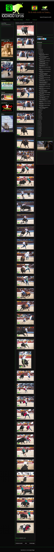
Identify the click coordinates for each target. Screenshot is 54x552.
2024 (39, 45)
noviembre (40, 50)
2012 (39, 132)
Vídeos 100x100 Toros (18, 19)
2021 (39, 120)
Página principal (6, 19)
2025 (39, 44)
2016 (39, 127)
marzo (40, 116)
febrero (40, 117)
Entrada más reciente (19, 543)
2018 (39, 124)
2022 (39, 48)
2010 (39, 135)
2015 (39, 128)
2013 (39, 131)
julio (39, 111)
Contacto (35, 19)
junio (40, 112)
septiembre (41, 53)
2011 (39, 133)
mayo (40, 113)
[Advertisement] (7, 32)
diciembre (40, 49)
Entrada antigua (32, 543)
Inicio (26, 543)
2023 (39, 46)
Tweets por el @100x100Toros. (6, 24)
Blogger (33, 550)
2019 (39, 123)
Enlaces (28, 19)
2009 (39, 136)
